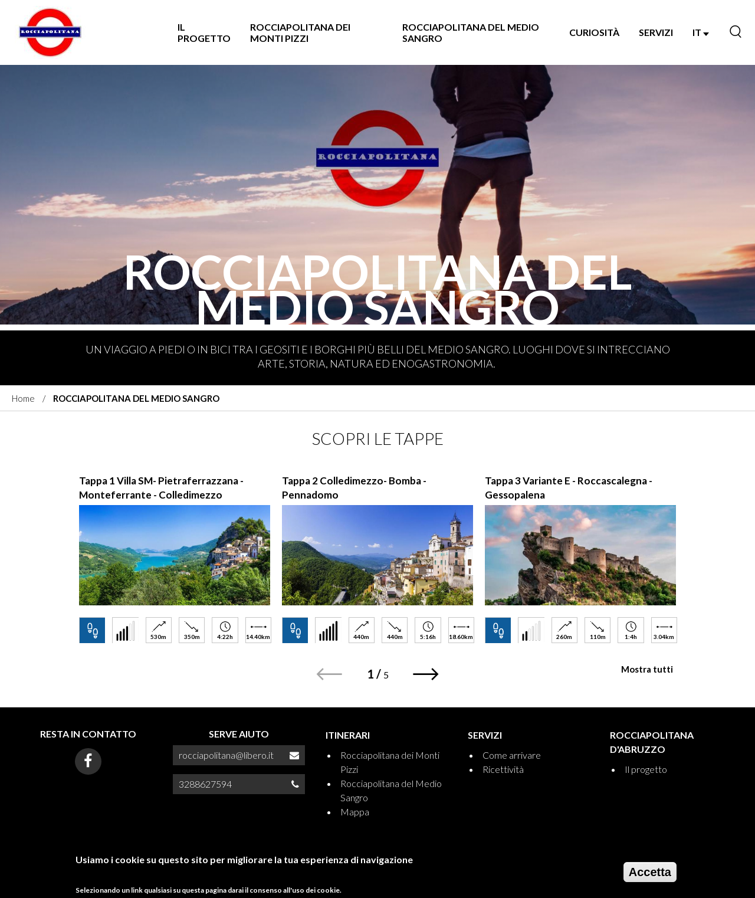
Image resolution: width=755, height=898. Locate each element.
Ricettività (503, 769)
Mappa (354, 811)
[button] (426, 674)
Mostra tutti (647, 669)
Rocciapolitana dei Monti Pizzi (300, 32)
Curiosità (594, 32)
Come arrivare (511, 755)
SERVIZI (656, 32)
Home (23, 398)
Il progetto (204, 32)
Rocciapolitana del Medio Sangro (470, 32)
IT (700, 32)
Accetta (650, 874)
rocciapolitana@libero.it (226, 755)
